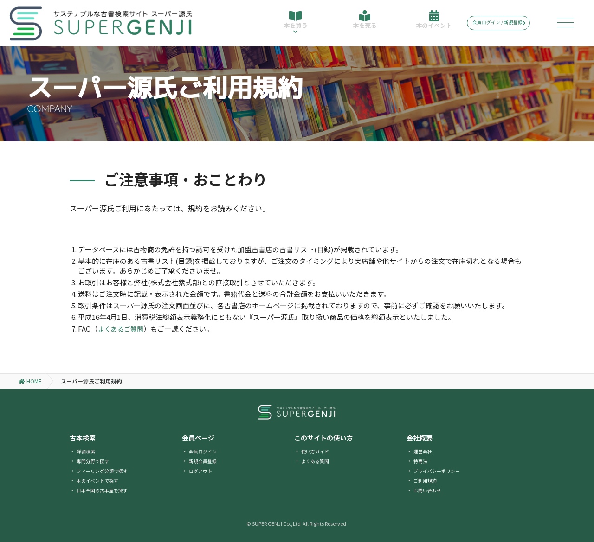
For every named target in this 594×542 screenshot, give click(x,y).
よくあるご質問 (122, 328)
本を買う (294, 26)
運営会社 (424, 451)
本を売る (363, 24)
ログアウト (203, 470)
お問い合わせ (430, 490)
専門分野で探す (96, 461)
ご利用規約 (427, 480)
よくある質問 (318, 461)
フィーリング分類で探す (107, 470)
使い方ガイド (318, 451)
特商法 (421, 461)
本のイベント (431, 24)
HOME (30, 381)
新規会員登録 (205, 461)
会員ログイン (205, 451)
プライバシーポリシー (441, 470)
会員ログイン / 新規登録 (505, 22)
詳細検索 (88, 451)
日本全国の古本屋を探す (107, 490)
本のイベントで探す (102, 480)
